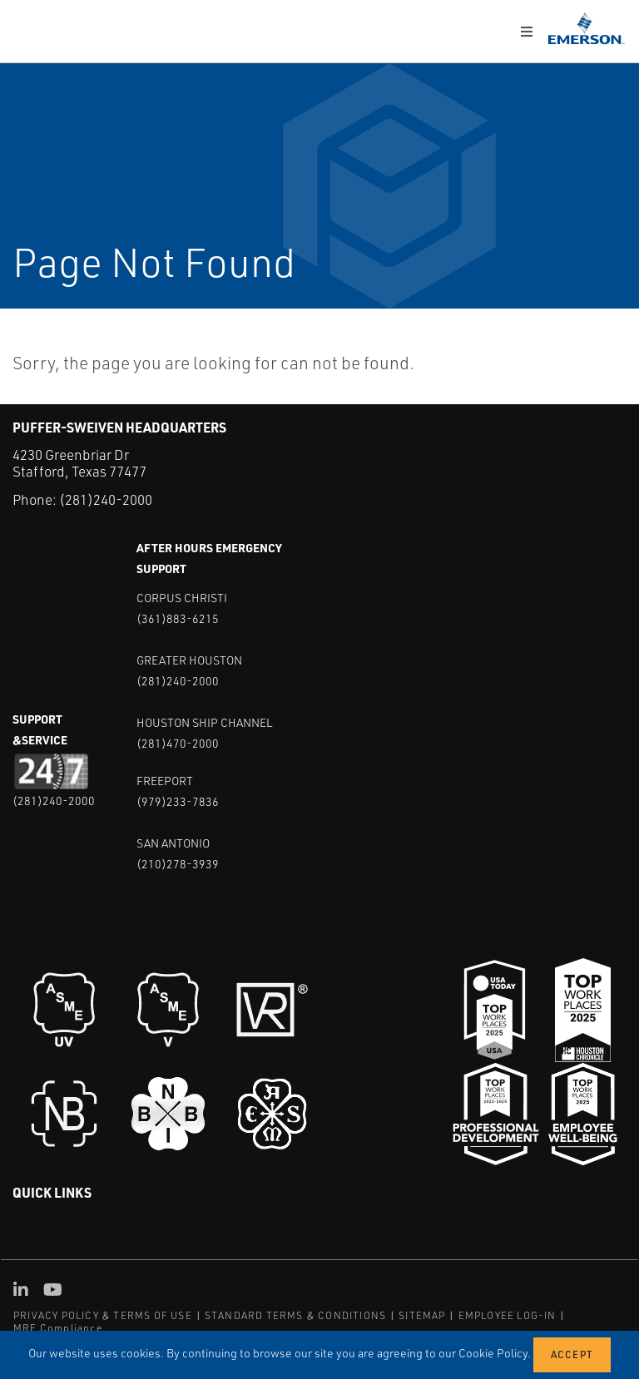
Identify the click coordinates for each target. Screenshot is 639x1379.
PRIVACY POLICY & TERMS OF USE (102, 1314)
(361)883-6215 (177, 617)
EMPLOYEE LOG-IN (507, 1314)
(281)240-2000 (105, 499)
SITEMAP (422, 1314)
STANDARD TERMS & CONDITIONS (295, 1314)
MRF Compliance (57, 1327)
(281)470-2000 (177, 742)
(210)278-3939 (177, 863)
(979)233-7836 (177, 800)
